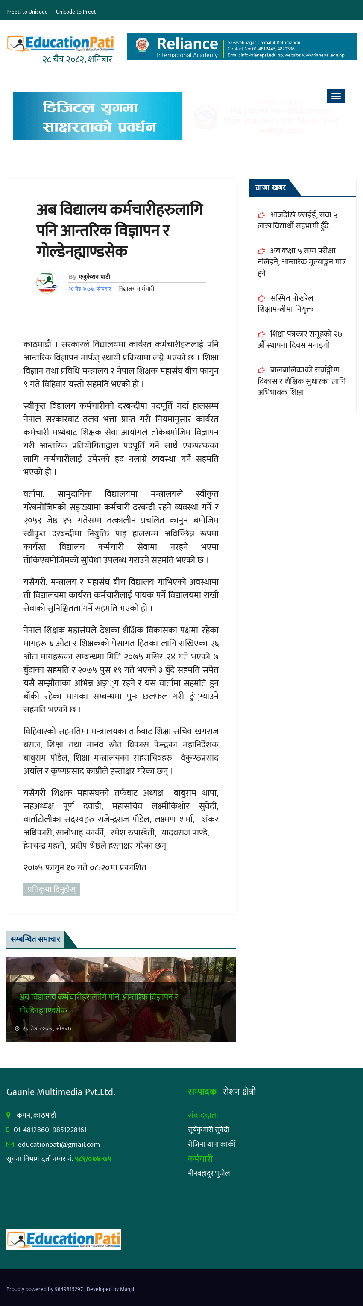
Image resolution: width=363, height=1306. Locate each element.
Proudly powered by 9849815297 (45, 1289)
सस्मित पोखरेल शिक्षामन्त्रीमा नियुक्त (286, 304)
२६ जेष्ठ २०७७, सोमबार (46, 1028)
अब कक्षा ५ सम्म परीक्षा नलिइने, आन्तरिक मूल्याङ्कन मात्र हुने (302, 262)
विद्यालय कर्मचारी (136, 289)
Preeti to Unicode (27, 12)
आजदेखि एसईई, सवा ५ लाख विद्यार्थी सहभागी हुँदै (298, 220)
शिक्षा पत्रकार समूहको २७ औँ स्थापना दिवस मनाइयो (300, 340)
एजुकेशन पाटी (94, 277)
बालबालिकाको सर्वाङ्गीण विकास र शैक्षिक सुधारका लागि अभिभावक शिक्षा (302, 381)
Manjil (127, 1289)
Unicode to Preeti (76, 12)
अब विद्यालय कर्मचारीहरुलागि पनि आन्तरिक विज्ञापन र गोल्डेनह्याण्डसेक (119, 231)
